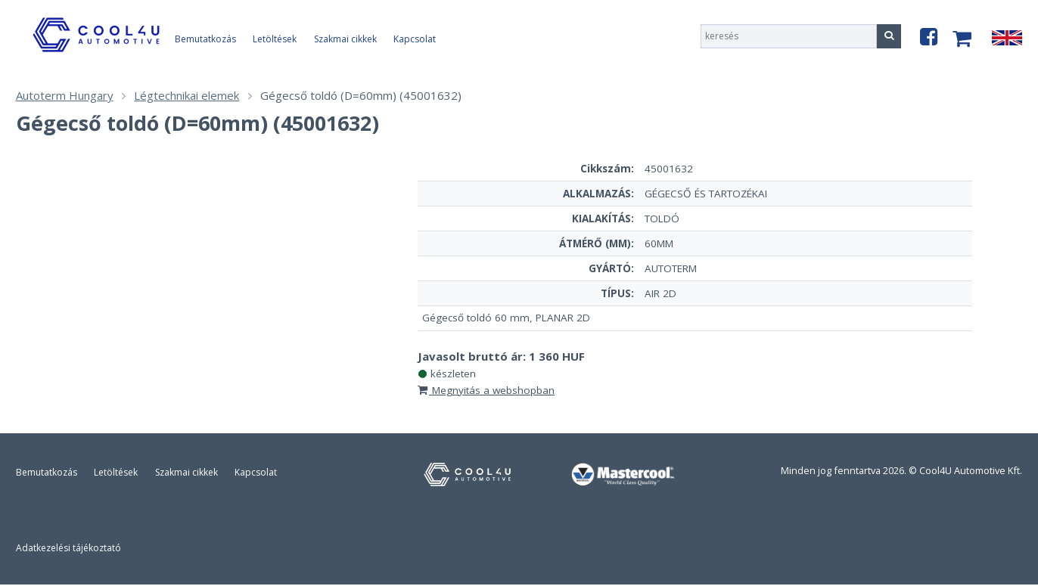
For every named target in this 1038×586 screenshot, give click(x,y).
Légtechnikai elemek (186, 95)
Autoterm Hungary (64, 95)
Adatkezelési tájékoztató (68, 547)
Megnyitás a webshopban (486, 390)
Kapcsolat (414, 39)
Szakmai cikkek (345, 39)
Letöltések (275, 39)
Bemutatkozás (205, 39)
